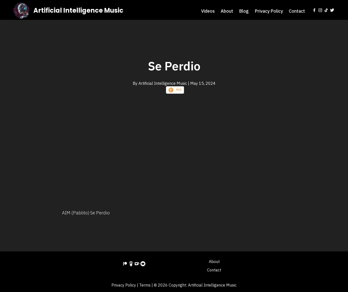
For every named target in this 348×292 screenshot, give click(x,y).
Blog (244, 11)
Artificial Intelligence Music (78, 10)
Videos (208, 11)
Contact (297, 11)
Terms (145, 285)
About (227, 11)
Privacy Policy (269, 11)
